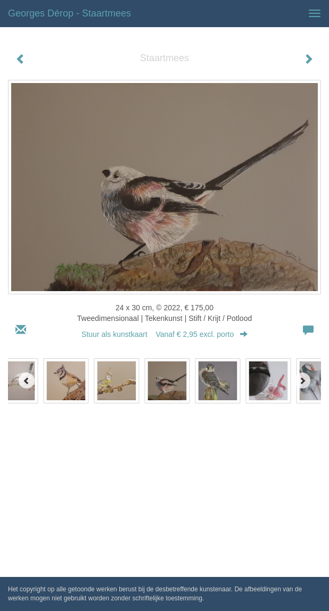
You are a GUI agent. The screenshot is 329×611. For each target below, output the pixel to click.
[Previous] (27, 381)
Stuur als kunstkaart (164, 334)
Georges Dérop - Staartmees (69, 13)
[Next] (302, 381)
